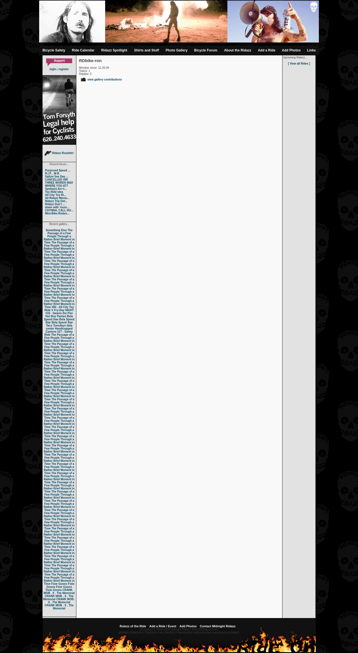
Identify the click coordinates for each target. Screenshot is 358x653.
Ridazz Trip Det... (56, 201)
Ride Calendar (83, 50)
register (63, 69)
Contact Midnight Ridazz (217, 626)
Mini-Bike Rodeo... (57, 213)
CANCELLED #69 (56, 179)
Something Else (56, 230)
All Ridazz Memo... (57, 198)
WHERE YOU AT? (56, 185)
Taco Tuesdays (56, 325)
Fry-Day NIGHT (64, 310)
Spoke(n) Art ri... (56, 188)
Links (311, 50)
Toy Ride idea (54, 191)
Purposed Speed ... (57, 170)
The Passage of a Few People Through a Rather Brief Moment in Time (59, 236)
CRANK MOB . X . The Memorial (59, 591)
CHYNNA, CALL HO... (59, 210)
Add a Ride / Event (162, 626)
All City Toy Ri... (55, 195)
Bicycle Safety (54, 50)
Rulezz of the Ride (133, 626)
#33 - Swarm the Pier (59, 313)
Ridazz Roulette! (59, 153)
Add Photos (291, 50)
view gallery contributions (101, 79)
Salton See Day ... (56, 176)
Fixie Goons (59, 583)
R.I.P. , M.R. (52, 173)
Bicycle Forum (205, 50)
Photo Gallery (176, 50)
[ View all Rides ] (299, 63)
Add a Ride (266, 50)
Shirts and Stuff (146, 50)
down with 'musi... (57, 207)
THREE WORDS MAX (59, 182)
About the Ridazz (237, 50)
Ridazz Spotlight (114, 50)
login (53, 69)
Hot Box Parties (55, 316)
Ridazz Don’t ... (55, 204)
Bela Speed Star (58, 318)
